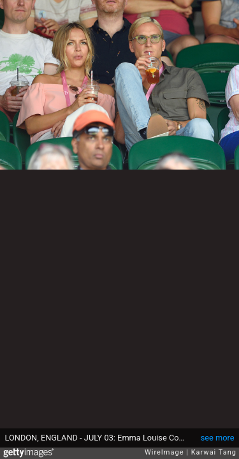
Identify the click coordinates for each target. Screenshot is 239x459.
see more (218, 437)
